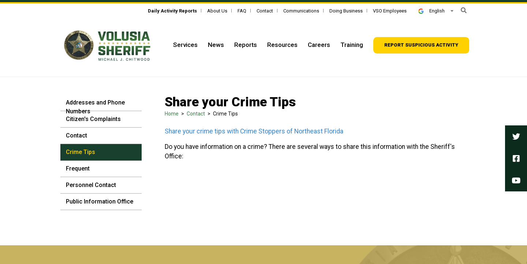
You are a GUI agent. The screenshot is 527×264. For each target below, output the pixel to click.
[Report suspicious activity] (421, 45)
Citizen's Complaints (93, 118)
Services (185, 44)
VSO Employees (390, 11)
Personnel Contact (91, 185)
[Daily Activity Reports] (172, 11)
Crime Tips (80, 151)
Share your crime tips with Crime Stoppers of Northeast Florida (254, 131)
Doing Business (346, 11)
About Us (217, 11)
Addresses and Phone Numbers (95, 107)
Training (351, 44)
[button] (464, 10)
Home (172, 114)
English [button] (431, 11)
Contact (265, 11)
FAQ (242, 11)
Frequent (78, 168)
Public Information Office (99, 201)
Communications (301, 11)
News (216, 44)
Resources (282, 44)
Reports (245, 44)
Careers (319, 44)
